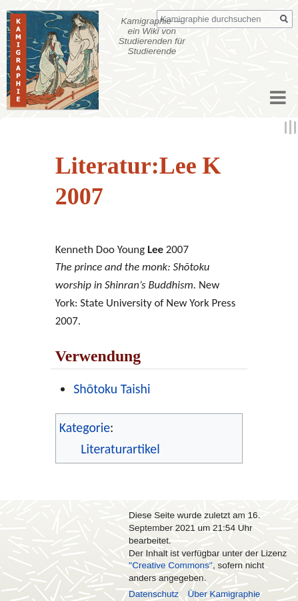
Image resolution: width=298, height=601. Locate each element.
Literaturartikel (120, 449)
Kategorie (84, 427)
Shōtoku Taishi (111, 389)
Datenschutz (154, 594)
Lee (155, 249)
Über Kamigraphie (224, 594)
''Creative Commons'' (171, 565)
